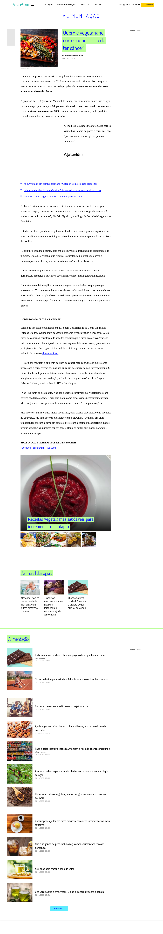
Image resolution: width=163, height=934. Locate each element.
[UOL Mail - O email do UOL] (127, 4)
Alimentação (82, 16)
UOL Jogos (48, 4)
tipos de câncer (50, 353)
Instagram (38, 447)
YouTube (51, 447)
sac (120, 5)
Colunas (97, 4)
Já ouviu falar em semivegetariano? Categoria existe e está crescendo (61, 183)
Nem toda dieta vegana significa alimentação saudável (53, 196)
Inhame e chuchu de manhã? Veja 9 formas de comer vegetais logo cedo (62, 190)
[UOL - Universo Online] (33, 5)
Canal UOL (85, 4)
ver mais (59, 908)
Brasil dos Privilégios (66, 4)
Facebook (26, 447)
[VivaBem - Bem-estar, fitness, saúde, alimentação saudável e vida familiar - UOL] (21, 4)
